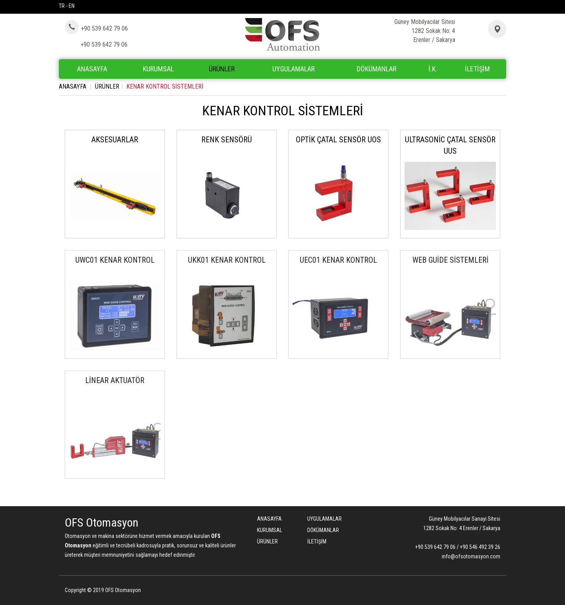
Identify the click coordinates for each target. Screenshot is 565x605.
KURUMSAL (158, 69)
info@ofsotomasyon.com (471, 556)
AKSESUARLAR (114, 139)
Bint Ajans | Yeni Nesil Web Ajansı (487, 591)
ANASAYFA (92, 69)
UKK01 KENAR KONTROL (227, 260)
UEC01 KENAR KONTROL (338, 260)
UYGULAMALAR (293, 69)
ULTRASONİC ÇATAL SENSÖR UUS (450, 145)
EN (72, 6)
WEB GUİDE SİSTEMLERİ (450, 260)
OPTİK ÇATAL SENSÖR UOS (338, 139)
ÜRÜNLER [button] (222, 69)
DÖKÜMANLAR (376, 69)
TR (62, 6)
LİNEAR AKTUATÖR (114, 380)
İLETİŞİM (477, 69)
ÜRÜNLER (107, 86)
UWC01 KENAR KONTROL (115, 260)
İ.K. (432, 69)
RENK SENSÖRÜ (226, 139)
